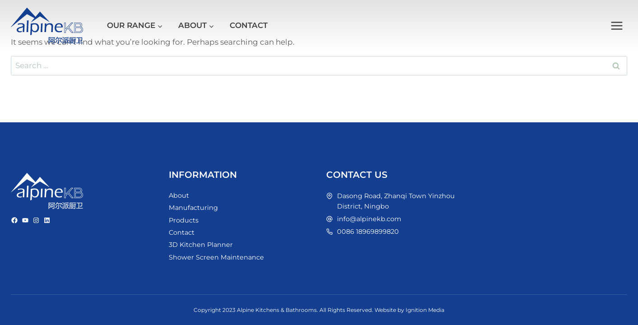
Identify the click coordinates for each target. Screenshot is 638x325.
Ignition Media (425, 309)
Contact (249, 25)
